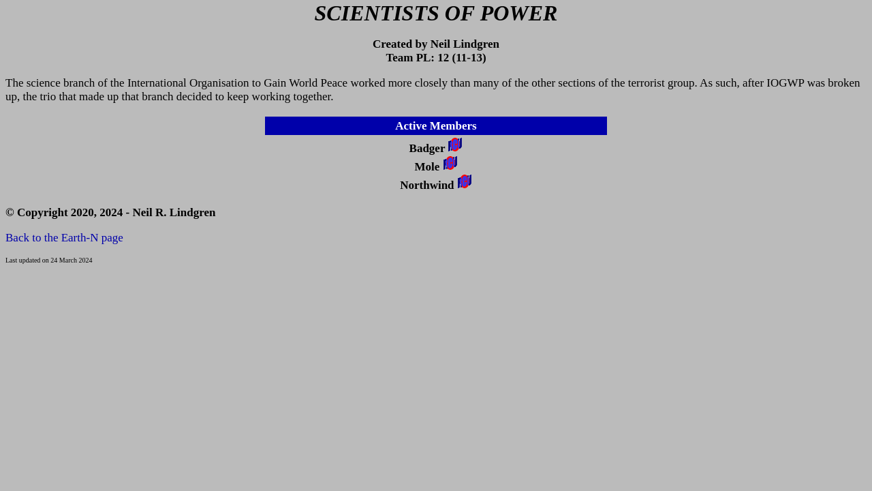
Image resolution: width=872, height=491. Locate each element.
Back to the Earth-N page (64, 237)
